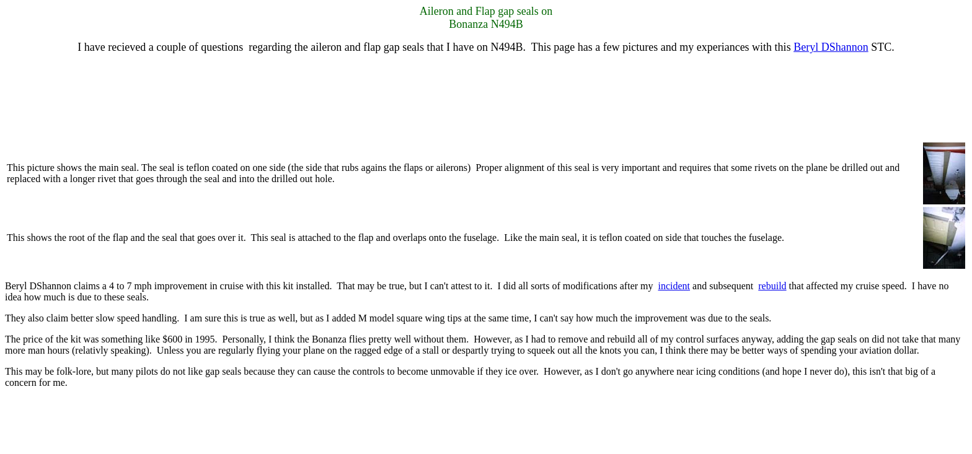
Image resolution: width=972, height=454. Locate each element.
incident (674, 286)
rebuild (772, 286)
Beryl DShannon (830, 47)
